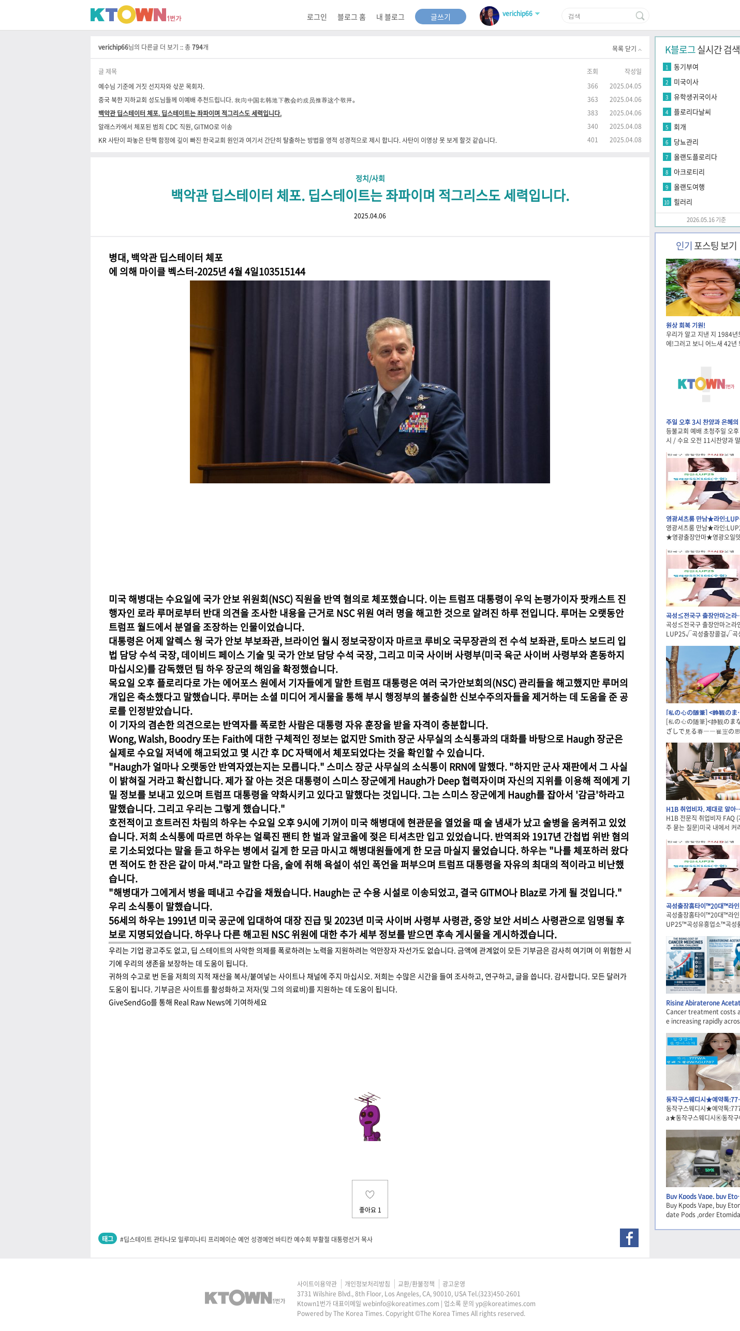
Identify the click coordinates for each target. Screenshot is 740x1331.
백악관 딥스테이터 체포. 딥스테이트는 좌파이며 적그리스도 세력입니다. (190, 113)
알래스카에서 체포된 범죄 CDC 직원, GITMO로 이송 (165, 126)
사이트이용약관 (317, 1284)
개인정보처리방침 (367, 1284)
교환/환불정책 (416, 1284)
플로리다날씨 (692, 111)
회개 (680, 126)
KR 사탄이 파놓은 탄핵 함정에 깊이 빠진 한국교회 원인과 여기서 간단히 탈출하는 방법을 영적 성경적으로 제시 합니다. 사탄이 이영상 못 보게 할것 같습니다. (297, 140)
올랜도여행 (689, 186)
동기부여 (686, 66)
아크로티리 (689, 171)
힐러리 (683, 201)
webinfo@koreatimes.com (401, 1303)
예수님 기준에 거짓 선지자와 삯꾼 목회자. (151, 86)
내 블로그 (390, 16)
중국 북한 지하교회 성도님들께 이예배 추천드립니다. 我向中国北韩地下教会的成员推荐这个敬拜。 (228, 99)
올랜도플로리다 (695, 156)
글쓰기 (441, 16)
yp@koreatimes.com (506, 1303)
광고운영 (453, 1284)
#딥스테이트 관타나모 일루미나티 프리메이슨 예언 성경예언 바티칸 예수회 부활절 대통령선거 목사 (246, 1239)
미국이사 (686, 81)
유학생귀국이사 (695, 96)
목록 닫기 (627, 48)
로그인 (317, 16)
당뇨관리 (686, 141)
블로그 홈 (351, 16)
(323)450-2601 (499, 1293)
